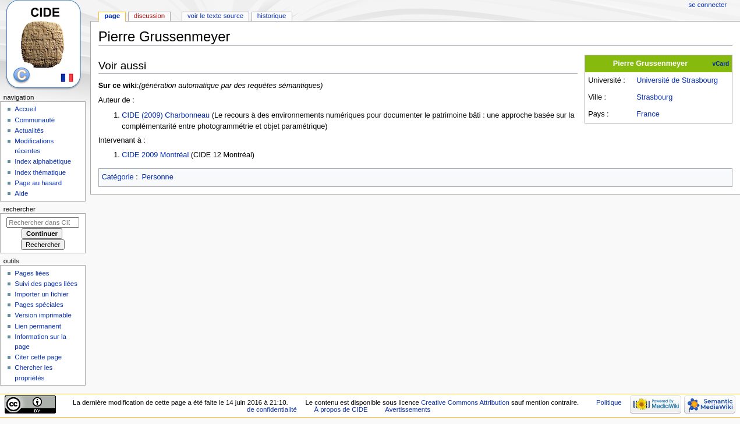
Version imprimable (43, 315)
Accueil (25, 108)
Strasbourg (654, 97)
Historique (271, 15)
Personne (157, 177)
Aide (21, 193)
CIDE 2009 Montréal (155, 155)
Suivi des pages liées (46, 283)
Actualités (29, 130)
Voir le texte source (215, 15)
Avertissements (407, 409)
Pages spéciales (39, 304)
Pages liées (32, 273)
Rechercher (19, 209)
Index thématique (40, 172)
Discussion (149, 15)
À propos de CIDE (340, 409)
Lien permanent (38, 326)
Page (112, 15)
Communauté (35, 119)
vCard (721, 64)
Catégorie (118, 177)
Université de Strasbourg (677, 80)
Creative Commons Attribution (465, 402)
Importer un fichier (41, 294)
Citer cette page (38, 357)
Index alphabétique (43, 161)
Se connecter (708, 4)
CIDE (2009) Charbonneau (166, 115)
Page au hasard (38, 182)
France (648, 114)
